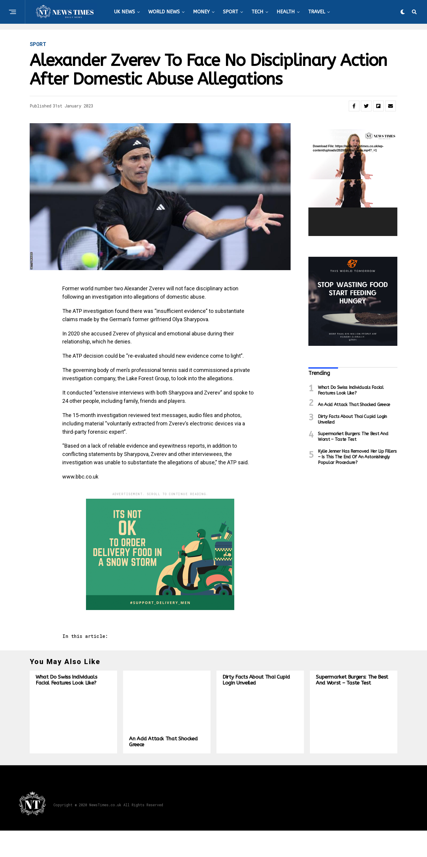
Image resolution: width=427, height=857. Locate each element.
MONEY (201, 12)
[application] (352, 182)
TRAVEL (316, 12)
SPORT (230, 12)
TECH (257, 12)
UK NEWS (124, 12)
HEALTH (286, 12)
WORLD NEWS (164, 12)
